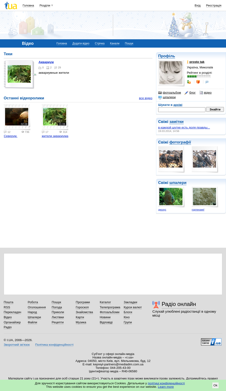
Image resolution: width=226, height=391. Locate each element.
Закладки (130, 302)
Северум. (10, 136)
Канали (114, 43)
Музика (81, 322)
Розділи (45, 5)
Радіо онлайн (179, 304)
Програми (83, 302)
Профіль (166, 56)
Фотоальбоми (109, 312)
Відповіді (106, 322)
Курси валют (133, 307)
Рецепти (58, 322)
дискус (162, 209)
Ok (215, 385)
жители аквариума (55, 136)
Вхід (198, 5)
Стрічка (99, 43)
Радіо (8, 327)
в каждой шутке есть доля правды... (184, 127)
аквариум (46, 62)
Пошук (129, 43)
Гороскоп (82, 307)
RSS (7, 307)
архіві (177, 105)
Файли (32, 322)
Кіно (127, 317)
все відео (145, 98)
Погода (57, 307)
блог (190, 93)
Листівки (58, 317)
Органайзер (12, 322)
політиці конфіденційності (166, 383)
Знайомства (84, 312)
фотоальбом (169, 93)
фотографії (180, 142)
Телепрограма (110, 307)
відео (205, 93)
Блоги (128, 312)
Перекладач (12, 312)
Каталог (105, 302)
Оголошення (37, 307)
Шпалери (34, 317)
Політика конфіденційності (54, 344)
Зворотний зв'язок (17, 344)
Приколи (58, 312)
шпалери (167, 97)
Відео (8, 317)
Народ (32, 312)
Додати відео (80, 43)
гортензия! (198, 209)
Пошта (8, 302)
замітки (176, 121)
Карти (80, 317)
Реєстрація (213, 5)
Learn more (166, 386)
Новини (105, 317)
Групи (128, 322)
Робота (33, 302)
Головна (28, 5)
